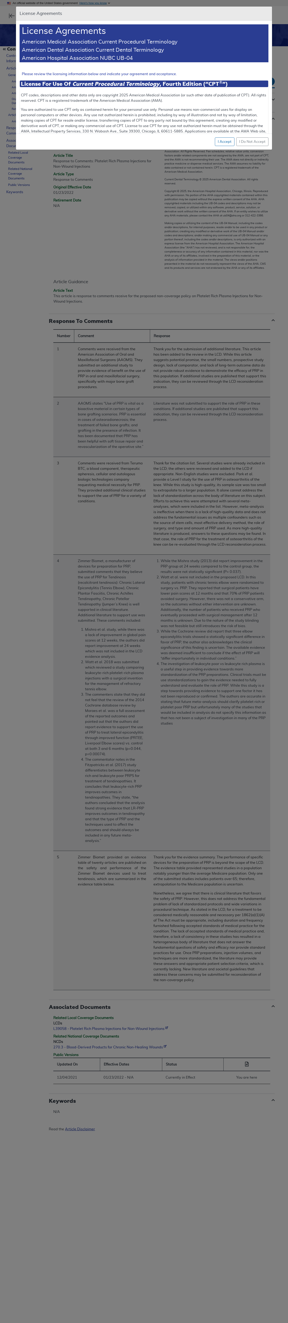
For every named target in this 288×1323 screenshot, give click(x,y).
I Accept (225, 142)
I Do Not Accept (252, 142)
